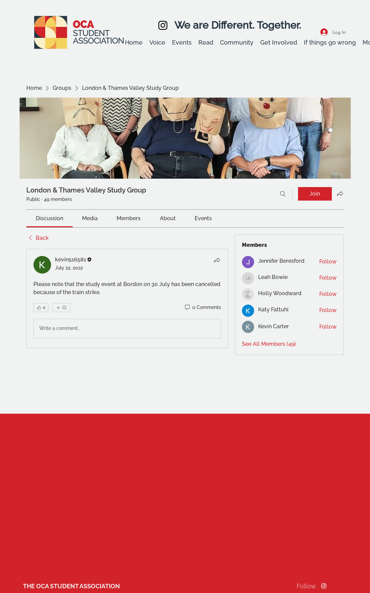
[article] (127, 298)
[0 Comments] (202, 307)
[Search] (283, 194)
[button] (157, 42)
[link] (49, 218)
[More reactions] (61, 307)
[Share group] (340, 193)
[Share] (217, 260)
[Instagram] (163, 25)
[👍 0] (40, 307)
